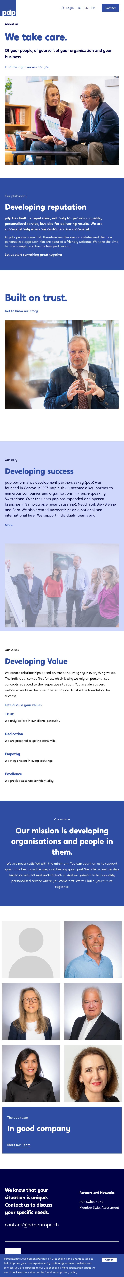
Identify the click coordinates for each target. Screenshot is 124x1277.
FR (93, 8)
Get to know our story (21, 311)
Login (67, 8)
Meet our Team (18, 1145)
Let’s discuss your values (23, 705)
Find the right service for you (27, 67)
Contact (110, 8)
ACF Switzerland (91, 1202)
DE (80, 8)
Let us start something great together (33, 254)
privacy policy (68, 1272)
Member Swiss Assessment (99, 1207)
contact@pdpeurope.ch (32, 1225)
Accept (109, 1259)
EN (86, 8)
